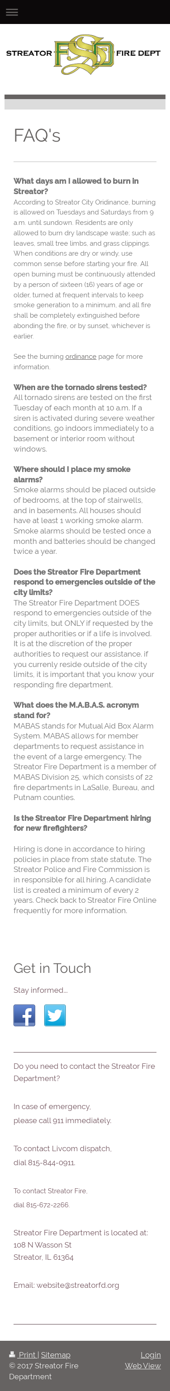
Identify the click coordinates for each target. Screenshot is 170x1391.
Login (151, 1354)
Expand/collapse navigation (85, 12)
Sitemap (55, 1354)
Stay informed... (41, 990)
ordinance (80, 357)
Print (23, 1354)
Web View (143, 1365)
